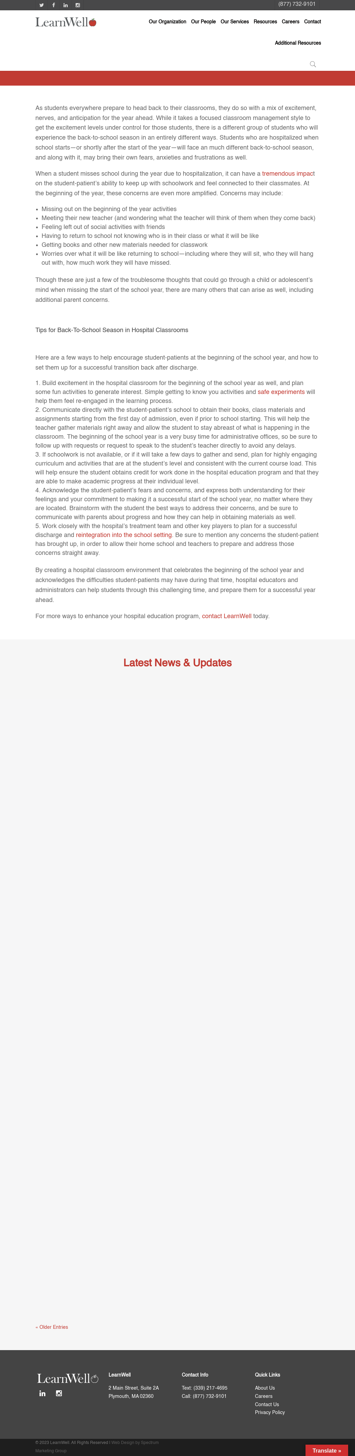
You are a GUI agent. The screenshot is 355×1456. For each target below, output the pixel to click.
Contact (312, 22)
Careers (290, 22)
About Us (265, 1388)
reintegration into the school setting (124, 535)
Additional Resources (298, 43)
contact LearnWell (227, 616)
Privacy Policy (270, 1412)
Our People (203, 22)
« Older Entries (51, 1327)
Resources (265, 22)
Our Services (235, 22)
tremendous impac (287, 174)
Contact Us (267, 1404)
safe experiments (281, 392)
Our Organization (167, 22)
